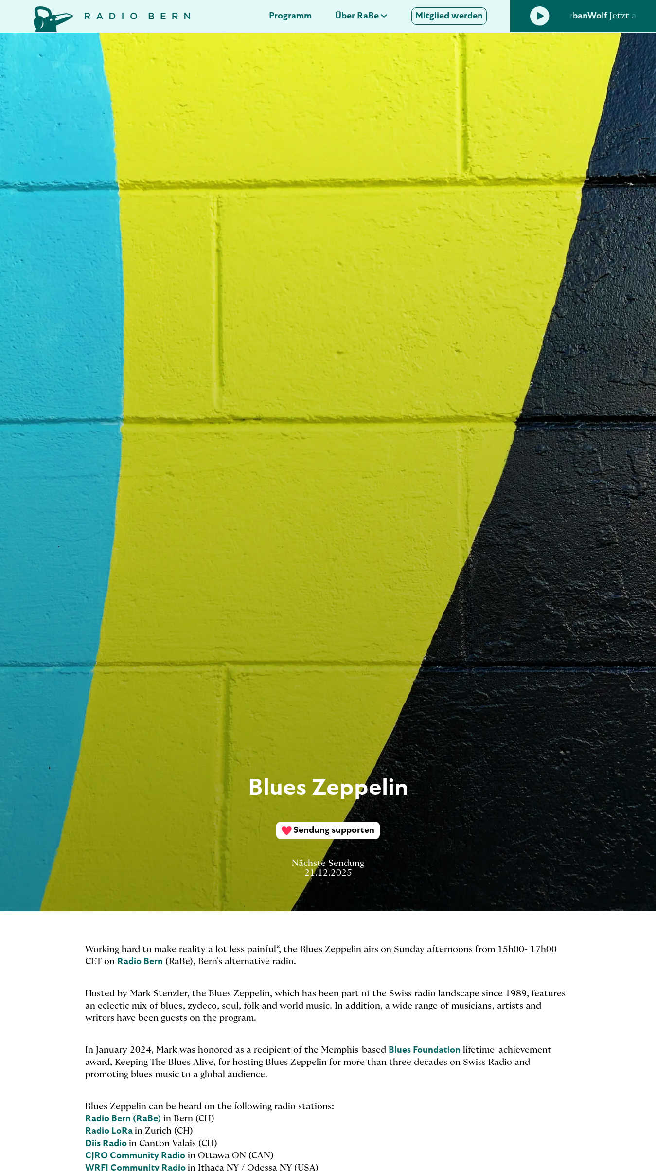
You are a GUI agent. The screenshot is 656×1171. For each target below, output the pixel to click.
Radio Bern (140, 961)
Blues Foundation (425, 1050)
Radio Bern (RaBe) (123, 1119)
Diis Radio (107, 1143)
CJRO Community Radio (135, 1156)
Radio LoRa (110, 1131)
